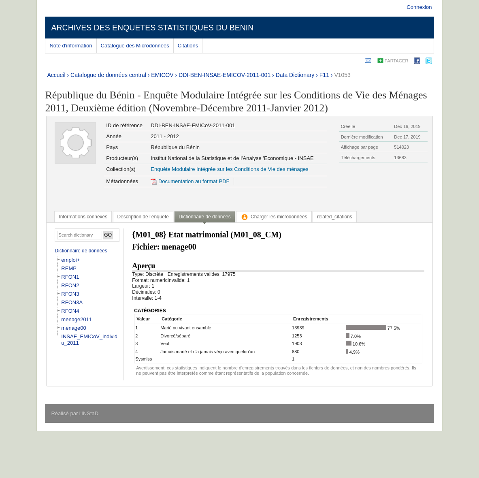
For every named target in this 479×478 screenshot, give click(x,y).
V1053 (342, 75)
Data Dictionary (295, 75)
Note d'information (70, 46)
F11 (324, 75)
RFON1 (70, 277)
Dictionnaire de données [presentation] (204, 217)
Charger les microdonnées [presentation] (274, 216)
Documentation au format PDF (190, 181)
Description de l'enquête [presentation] (143, 217)
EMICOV (162, 75)
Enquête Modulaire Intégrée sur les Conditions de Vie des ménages (229, 169)
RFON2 (70, 285)
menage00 (73, 328)
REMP (69, 268)
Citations (188, 46)
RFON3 (70, 294)
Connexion (419, 7)
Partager (397, 60)
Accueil (56, 75)
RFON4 (70, 311)
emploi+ (70, 260)
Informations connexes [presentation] (83, 217)
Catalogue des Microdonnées (135, 46)
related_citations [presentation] (334, 217)
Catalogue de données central (108, 75)
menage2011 (76, 319)
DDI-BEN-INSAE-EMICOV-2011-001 (224, 75)
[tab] (83, 216)
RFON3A (72, 302)
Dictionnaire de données (81, 251)
